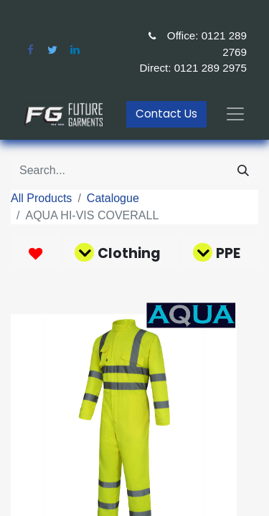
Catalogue (113, 198)
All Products (41, 198)
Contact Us (166, 113)
